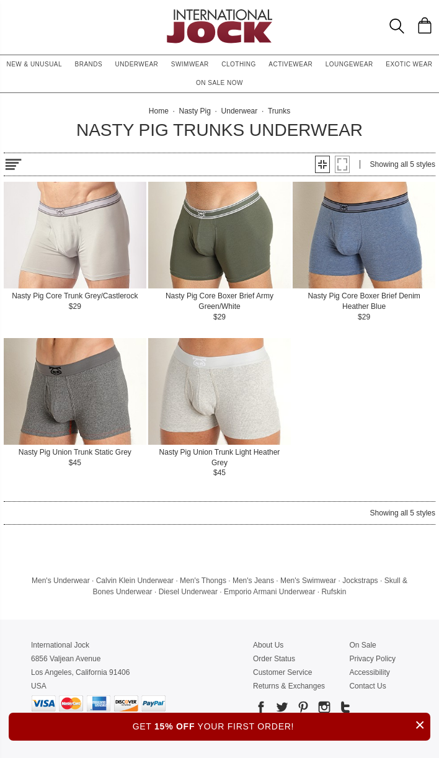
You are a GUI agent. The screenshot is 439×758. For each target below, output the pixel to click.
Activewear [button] (290, 64)
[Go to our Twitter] (280, 709)
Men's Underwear (61, 580)
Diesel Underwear (188, 591)
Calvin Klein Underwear (135, 580)
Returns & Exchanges (289, 686)
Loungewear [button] (349, 64)
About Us (268, 645)
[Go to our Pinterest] (302, 709)
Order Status (274, 658)
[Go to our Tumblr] (344, 709)
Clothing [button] (238, 64)
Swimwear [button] (190, 64)
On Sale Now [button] (219, 82)
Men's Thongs (203, 580)
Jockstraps (360, 580)
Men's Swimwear (308, 580)
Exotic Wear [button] (409, 64)
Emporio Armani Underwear (269, 591)
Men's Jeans (253, 580)
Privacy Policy (372, 658)
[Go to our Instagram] (323, 709)
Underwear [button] (137, 64)
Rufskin (333, 591)
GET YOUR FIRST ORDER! (281, 724)
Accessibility (369, 672)
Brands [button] (89, 64)
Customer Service (282, 672)
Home (159, 111)
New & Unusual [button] (34, 64)
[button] (322, 164)
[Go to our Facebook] (261, 709)
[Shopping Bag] (425, 25)
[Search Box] (396, 26)
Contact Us (367, 686)
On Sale (362, 645)
